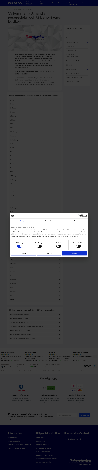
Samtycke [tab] (23, 221)
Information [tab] (49, 221)
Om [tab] (75, 221)
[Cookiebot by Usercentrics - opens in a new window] (79, 216)
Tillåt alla (74, 253)
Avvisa (24, 253)
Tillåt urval (49, 253)
